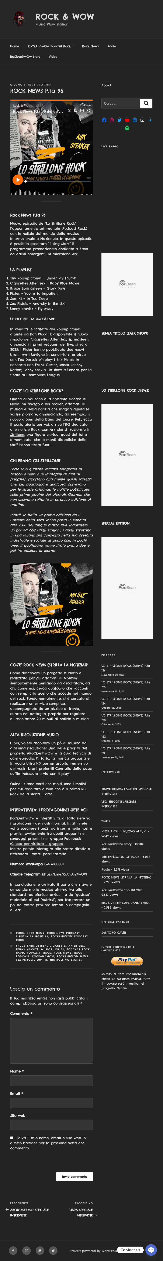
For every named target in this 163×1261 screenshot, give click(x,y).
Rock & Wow (64, 17)
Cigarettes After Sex (67, 945)
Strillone (17, 434)
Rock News (90, 46)
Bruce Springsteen (31, 945)
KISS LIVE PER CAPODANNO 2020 (125, 903)
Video (53, 57)
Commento (21, 1013)
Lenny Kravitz (27, 949)
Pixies (59, 949)
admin (46, 84)
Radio (111, 46)
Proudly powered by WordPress (93, 1251)
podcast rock (78, 949)
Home (14, 46)
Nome (17, 1071)
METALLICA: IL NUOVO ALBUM (123, 831)
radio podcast (28, 952)
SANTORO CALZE (113, 932)
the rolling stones (66, 959)
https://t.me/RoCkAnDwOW (64, 874)
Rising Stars (59, 244)
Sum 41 (42, 959)
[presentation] (39, 1163)
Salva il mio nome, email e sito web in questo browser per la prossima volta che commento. (48, 1143)
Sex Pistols (25, 959)
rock (47, 952)
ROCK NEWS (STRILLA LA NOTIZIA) (126, 877)
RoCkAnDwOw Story (25, 57)
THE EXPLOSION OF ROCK (120, 857)
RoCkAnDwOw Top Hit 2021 (121, 890)
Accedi (106, 85)
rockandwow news (73, 956)
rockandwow (43, 956)
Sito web (17, 1115)
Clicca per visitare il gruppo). (37, 844)
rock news (63, 952)
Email (16, 1093)
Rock (20, 933)
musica (47, 949)
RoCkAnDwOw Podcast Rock (51, 46)
